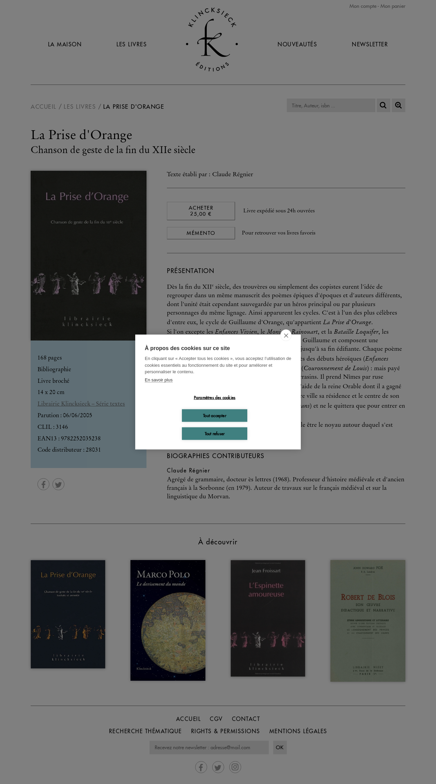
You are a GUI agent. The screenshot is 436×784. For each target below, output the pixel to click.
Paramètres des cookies (214, 397)
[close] (286, 335)
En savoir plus (159, 379)
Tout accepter (214, 415)
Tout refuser (214, 433)
